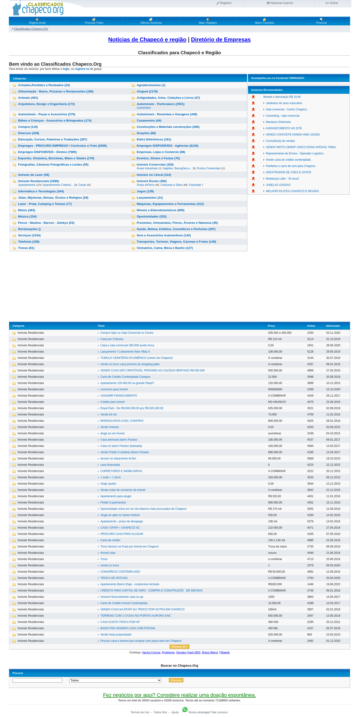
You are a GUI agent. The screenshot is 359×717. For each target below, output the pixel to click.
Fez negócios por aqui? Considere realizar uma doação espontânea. (179, 695)
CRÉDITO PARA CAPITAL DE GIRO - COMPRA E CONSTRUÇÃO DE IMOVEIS (151, 590)
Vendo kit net (108, 414)
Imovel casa (107, 552)
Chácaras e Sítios (171, 185)
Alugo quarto (108, 483)
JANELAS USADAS (276, 185)
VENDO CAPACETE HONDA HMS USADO (291, 134)
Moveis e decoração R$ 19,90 (281, 97)
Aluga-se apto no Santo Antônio (120, 515)
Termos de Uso (140, 712)
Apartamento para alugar (115, 496)
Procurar (321, 20)
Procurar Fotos (94, 20)
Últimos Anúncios (151, 20)
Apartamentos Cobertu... (58, 185)
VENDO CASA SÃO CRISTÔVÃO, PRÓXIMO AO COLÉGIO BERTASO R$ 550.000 (152, 370)
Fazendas (195, 185)
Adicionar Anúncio (282, 3)
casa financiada (110, 464)
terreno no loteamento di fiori (118, 458)
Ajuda (175, 712)
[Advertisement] (179, 286)
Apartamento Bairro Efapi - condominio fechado (129, 584)
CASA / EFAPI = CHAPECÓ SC (120, 527)
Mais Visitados (208, 20)
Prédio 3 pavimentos (113, 502)
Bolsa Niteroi (210, 652)
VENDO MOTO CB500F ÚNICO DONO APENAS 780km (299, 147)
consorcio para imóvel (114, 389)
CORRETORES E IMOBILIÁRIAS (121, 471)
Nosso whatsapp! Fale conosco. (204, 712)
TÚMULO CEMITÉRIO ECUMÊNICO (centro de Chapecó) (136, 358)
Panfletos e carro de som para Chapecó (289, 166)
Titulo (101, 325)
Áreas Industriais (147, 168)
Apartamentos (26, 185)
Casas (82, 185)
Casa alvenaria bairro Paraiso (118, 439)
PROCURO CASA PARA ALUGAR (121, 534)
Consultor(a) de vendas (279, 141)
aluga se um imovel (112, 433)
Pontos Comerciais (208, 168)
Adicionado (333, 325)
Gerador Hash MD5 (188, 652)
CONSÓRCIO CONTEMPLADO (120, 571)
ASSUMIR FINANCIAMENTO (118, 395)
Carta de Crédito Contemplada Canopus (125, 376)
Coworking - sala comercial (281, 115)
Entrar (334, 3)
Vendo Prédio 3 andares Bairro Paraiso (124, 452)
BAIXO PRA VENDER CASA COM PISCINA (127, 628)
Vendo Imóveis (109, 427)
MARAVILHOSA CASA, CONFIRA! (121, 420)
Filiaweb (225, 652)
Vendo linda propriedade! (115, 634)
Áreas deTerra (145, 185)
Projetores (168, 652)
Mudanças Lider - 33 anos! (281, 178)
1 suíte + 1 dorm (110, 477)
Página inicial (37, 20)
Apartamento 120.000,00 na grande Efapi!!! (127, 383)
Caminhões (144, 107)
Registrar (226, 3)
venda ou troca (109, 565)
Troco (103, 559)
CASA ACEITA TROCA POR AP (120, 622)
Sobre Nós (160, 712)
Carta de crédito (110, 540)
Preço (271, 325)
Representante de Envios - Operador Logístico (293, 153)
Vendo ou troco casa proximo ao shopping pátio (130, 364)
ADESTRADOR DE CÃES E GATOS (287, 172)
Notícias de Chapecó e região (147, 39)
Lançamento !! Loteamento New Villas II (125, 351)
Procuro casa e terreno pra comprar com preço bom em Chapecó (140, 640)
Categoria (18, 325)
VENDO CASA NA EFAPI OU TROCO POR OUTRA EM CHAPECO (142, 609)
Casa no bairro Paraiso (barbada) (121, 446)
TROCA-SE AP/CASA (114, 578)
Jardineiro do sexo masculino (282, 103)
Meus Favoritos (264, 20)
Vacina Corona (151, 652)
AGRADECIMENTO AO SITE (282, 128)
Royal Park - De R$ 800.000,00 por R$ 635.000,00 (131, 408)
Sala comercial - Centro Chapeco (285, 109)
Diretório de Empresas (221, 39)
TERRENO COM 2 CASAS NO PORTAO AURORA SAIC (135, 615)
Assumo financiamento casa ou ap (121, 596)
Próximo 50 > (179, 646)
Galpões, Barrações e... (177, 168)
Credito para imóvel (112, 402)
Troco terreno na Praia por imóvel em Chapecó (129, 546)
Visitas (311, 325)
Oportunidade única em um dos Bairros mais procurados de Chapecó (143, 508)
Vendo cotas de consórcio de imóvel (122, 490)
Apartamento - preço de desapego (121, 521)
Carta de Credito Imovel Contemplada (123, 603)
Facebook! (282, 78)
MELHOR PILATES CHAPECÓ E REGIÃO (291, 191)
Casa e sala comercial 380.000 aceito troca (127, 345)
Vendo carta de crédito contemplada (286, 159)
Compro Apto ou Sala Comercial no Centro (126, 332)
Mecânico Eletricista (277, 122)
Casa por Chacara (111, 339)
